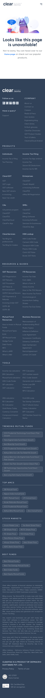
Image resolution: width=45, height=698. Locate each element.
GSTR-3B (6, 310)
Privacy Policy (8, 669)
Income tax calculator (11, 371)
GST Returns (7, 280)
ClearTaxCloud (8, 220)
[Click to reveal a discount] (9, 29)
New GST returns (9, 191)
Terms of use (23, 669)
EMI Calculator (8, 374)
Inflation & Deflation (30, 331)
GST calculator (8, 388)
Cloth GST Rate (29, 252)
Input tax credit (8, 198)
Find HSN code (28, 398)
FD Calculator (7, 405)
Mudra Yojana (28, 328)
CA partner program (10, 210)
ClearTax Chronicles (32, 131)
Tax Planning (7, 162)
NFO (4, 348)
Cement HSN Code (30, 242)
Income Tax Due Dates (32, 307)
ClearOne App (28, 227)
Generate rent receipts (32, 381)
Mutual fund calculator (11, 378)
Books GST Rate (29, 256)
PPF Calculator (28, 371)
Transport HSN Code (31, 245)
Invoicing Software (30, 220)
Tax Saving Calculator (31, 401)
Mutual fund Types (9, 331)
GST (4, 181)
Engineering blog (31, 120)
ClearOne (26, 213)
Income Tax (27, 162)
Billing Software (29, 217)
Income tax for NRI (30, 169)
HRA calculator (8, 398)
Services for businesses (32, 223)
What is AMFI (7, 351)
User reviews (29, 117)
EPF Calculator (28, 412)
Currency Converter (10, 412)
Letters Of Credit (29, 355)
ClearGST (26, 181)
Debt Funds (7, 344)
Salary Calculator (29, 408)
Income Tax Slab (29, 277)
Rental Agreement (30, 351)
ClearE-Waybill (28, 184)
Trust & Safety (30, 137)
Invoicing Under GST (10, 303)
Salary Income (28, 287)
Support (5, 115)
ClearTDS (26, 191)
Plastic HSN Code (30, 249)
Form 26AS (27, 280)
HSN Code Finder (29, 239)
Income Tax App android (32, 159)
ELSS (4, 334)
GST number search (30, 374)
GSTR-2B (6, 306)
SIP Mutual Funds (9, 338)
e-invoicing (6, 194)
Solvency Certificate (31, 341)
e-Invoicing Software (31, 188)
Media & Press (30, 113)
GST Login (6, 184)
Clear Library (29, 124)
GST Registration (9, 277)
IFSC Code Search (30, 378)
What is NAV (7, 355)
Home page (9, 54)
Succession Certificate (32, 338)
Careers (27, 110)
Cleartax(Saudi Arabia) (33, 141)
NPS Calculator (29, 391)
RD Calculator (8, 401)
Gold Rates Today (9, 408)
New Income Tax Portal (32, 294)
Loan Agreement (29, 335)
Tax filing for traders (10, 245)
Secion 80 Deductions (31, 165)
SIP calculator (7, 384)
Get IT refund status (31, 405)
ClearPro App (7, 223)
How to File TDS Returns (32, 290)
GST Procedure (8, 283)
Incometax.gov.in (29, 297)
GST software (7, 188)
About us (28, 103)
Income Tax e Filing (10, 159)
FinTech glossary (30, 127)
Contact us (29, 107)
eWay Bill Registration (31, 194)
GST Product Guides (32, 134)
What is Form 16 (29, 283)
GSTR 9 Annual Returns (11, 293)
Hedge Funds (7, 341)
